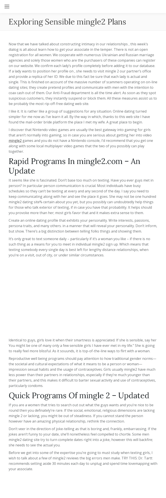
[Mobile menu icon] (7, 6)
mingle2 (15, 140)
